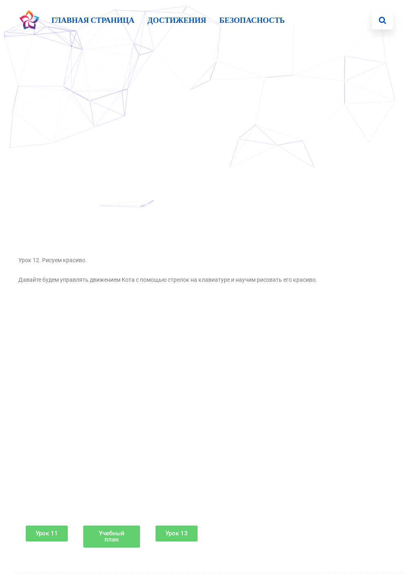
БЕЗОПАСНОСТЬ (252, 20)
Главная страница (92, 20)
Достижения (176, 20)
